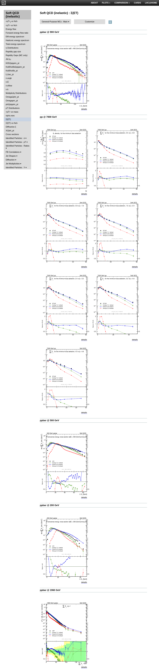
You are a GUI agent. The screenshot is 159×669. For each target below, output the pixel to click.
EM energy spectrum (15, 37)
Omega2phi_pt (12, 97)
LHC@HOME (151, 3)
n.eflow (9, 86)
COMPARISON (122, 3)
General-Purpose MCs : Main (55, 22)
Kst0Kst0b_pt (12, 71)
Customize (89, 22)
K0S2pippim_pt (12, 63)
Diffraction (10, 160)
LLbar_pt (10, 74)
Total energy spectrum (15, 44)
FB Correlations (13, 152)
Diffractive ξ (11, 127)
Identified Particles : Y (15, 167)
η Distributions (12, 48)
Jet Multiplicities (13, 164)
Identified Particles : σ (15, 138)
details (84, 109)
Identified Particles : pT (16, 142)
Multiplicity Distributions (16, 93)
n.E (7, 82)
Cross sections (12, 134)
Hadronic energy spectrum (17, 40)
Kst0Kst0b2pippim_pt (15, 67)
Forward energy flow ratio (17, 33)
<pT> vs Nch (11, 21)
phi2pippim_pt (12, 104)
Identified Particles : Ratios (17, 146)
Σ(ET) (8, 119)
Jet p (8, 59)
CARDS (137, 3)
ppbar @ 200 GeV (49, 505)
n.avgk (9, 78)
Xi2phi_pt (10, 131)
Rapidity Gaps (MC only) (16, 55)
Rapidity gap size (13, 52)
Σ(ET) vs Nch (11, 123)
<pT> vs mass (12, 112)
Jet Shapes (11, 156)
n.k (7, 89)
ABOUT (94, 3)
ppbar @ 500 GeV (49, 420)
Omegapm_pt (12, 101)
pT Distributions (13, 108)
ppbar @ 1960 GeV (50, 590)
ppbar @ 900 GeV (49, 32)
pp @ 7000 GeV (48, 117)
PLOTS (106, 3)
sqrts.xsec (10, 116)
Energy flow (11, 29)
